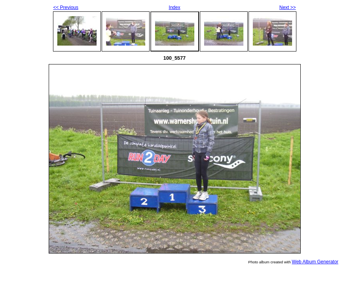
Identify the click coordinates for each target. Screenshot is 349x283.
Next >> (287, 7)
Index (174, 7)
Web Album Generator (315, 262)
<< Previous (66, 7)
